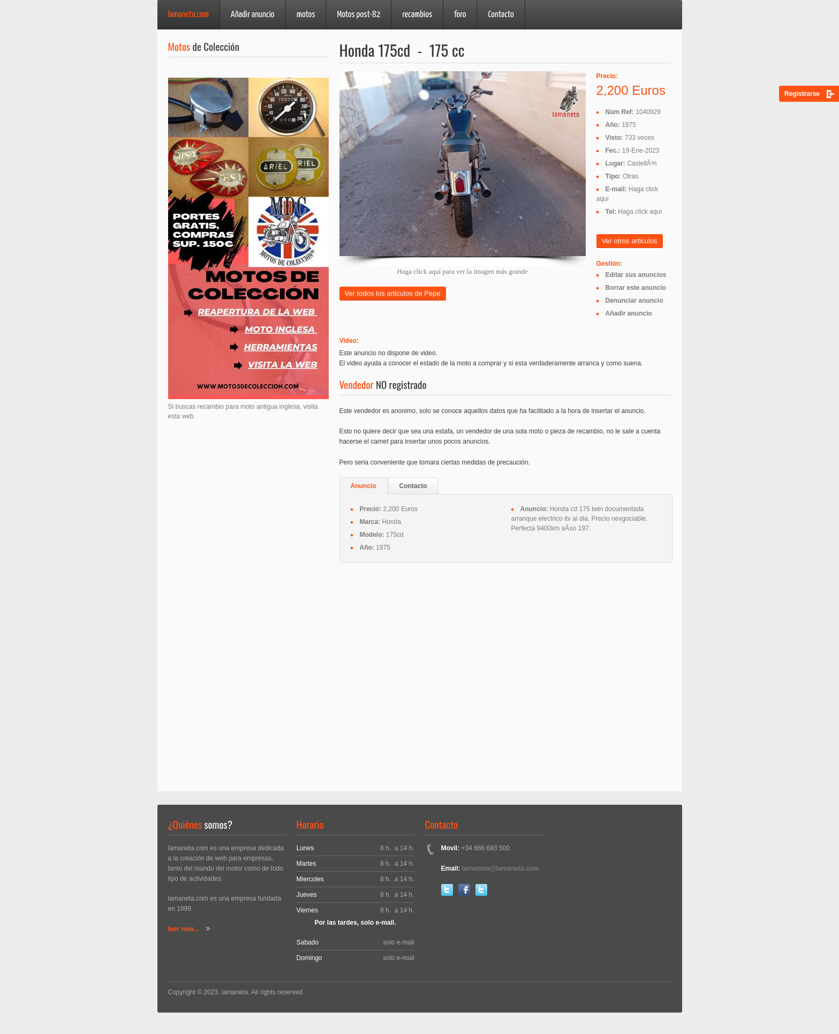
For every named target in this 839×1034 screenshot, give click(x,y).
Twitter (447, 890)
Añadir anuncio (253, 14)
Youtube (481, 890)
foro (460, 14)
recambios (417, 14)
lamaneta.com (188, 14)
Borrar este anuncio (636, 287)
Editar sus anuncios (636, 275)
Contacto (500, 14)
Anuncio (363, 486)
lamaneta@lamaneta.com (500, 868)
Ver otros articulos (629, 241)
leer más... (184, 929)
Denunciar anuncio (634, 300)
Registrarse (802, 94)
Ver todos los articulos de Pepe (393, 293)
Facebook (464, 890)
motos (306, 14)
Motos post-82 (358, 14)
